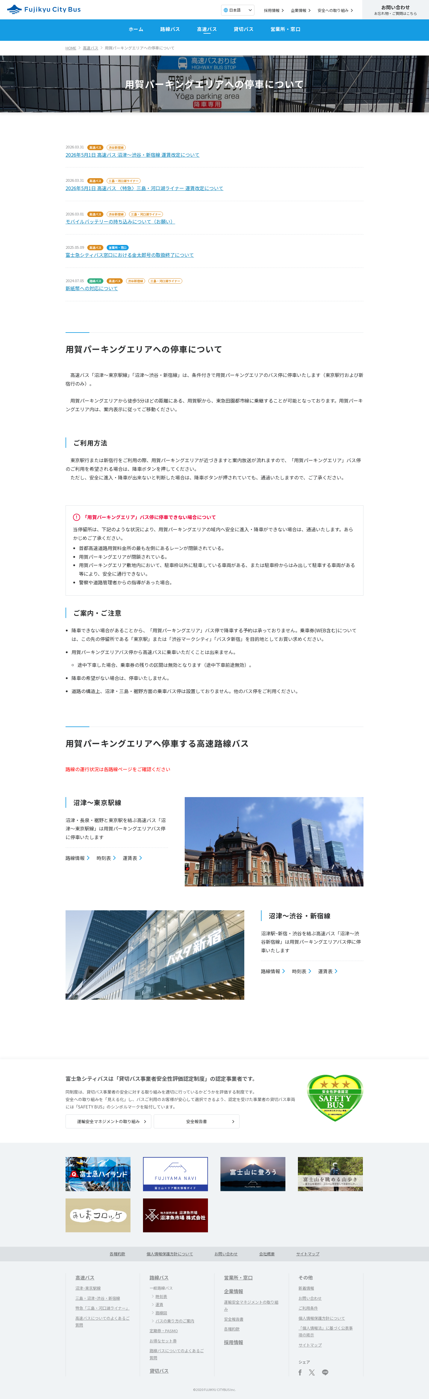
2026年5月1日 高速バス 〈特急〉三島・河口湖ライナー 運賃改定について (144, 188)
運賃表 (130, 857)
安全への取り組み (333, 10)
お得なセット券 (163, 1341)
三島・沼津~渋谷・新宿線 (97, 1298)
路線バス (170, 28)
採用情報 (271, 10)
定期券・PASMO (164, 1330)
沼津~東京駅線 (88, 1288)
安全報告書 (196, 1121)
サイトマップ (307, 1254)
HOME (71, 48)
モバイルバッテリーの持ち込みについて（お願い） (120, 221)
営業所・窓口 (286, 28)
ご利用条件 (308, 1308)
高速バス (207, 28)
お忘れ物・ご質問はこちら (395, 10)
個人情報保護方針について (170, 1254)
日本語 (235, 10)
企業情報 (298, 10)
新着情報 (306, 1288)
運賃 (159, 1304)
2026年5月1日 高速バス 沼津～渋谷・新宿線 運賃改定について (133, 154)
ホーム (136, 28)
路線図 (161, 1313)
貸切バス (244, 28)
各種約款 (117, 1254)
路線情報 (75, 857)
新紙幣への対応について (92, 288)
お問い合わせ (226, 1254)
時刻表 (104, 857)
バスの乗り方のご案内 (175, 1321)
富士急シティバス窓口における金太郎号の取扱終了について (130, 254)
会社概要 (267, 1254)
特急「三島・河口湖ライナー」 (102, 1308)
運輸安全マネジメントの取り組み (108, 1121)
